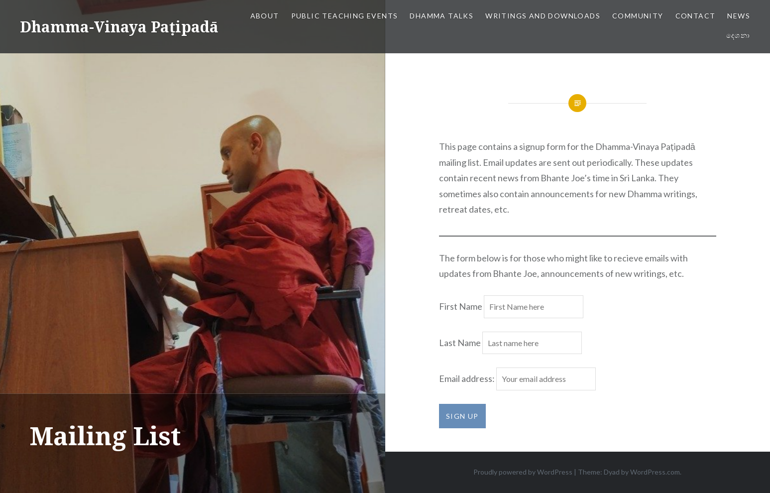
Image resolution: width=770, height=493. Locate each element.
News (738, 15)
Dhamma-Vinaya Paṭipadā (119, 26)
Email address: (467, 378)
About (264, 15)
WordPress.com (655, 472)
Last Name (460, 342)
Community (637, 15)
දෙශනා (738, 35)
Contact (695, 15)
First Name (460, 306)
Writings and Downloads (542, 15)
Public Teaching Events (344, 15)
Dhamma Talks (441, 15)
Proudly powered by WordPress (522, 472)
